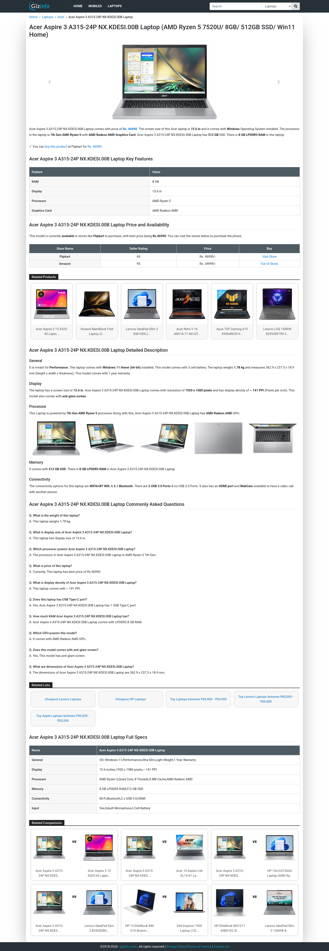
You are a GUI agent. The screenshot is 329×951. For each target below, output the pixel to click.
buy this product (56, 146)
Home (77, 6)
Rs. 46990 (94, 146)
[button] (49, 82)
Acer (61, 17)
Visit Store (269, 256)
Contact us (221, 946)
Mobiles (95, 6)
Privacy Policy (176, 946)
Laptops (115, 6)
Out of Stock (269, 264)
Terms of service (199, 946)
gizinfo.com (128, 946)
